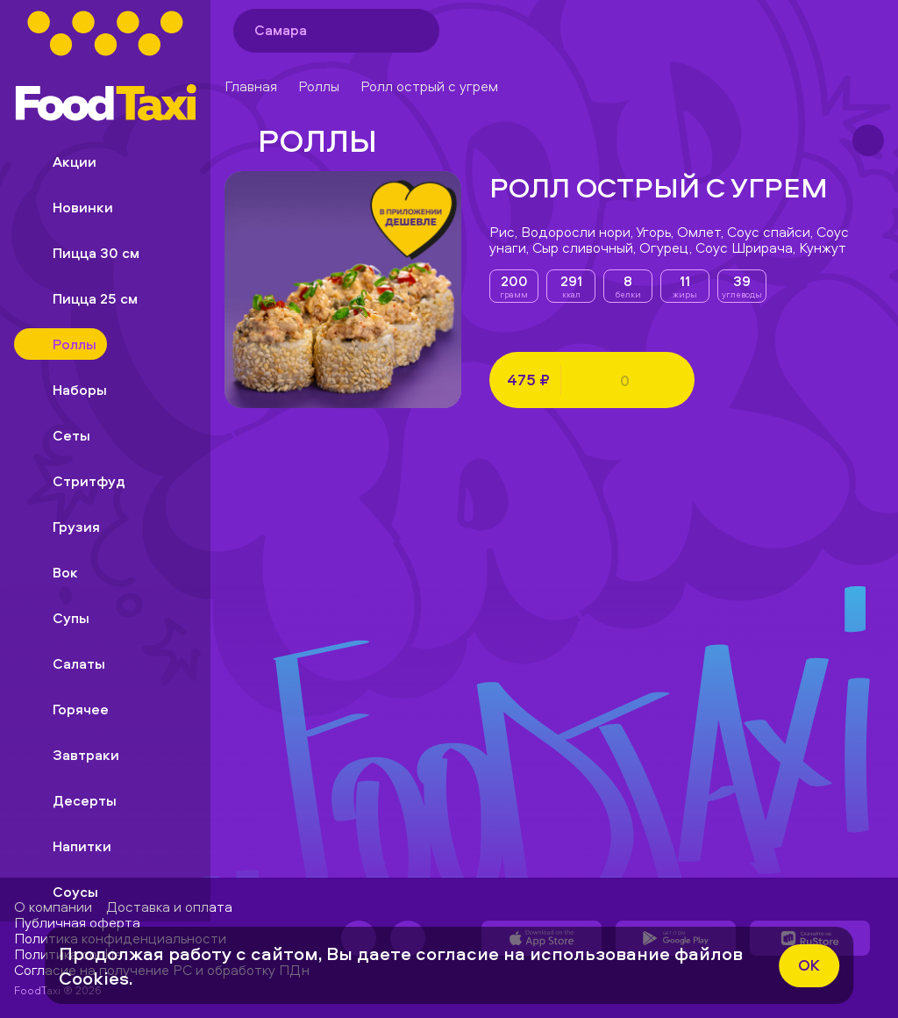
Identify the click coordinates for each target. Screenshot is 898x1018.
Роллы (318, 86)
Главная (250, 86)
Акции (60, 161)
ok (809, 965)
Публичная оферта (77, 922)
